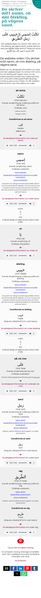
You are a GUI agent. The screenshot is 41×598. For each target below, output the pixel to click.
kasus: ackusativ (20, 172)
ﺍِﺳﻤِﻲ (26, 34)
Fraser (13, 1)
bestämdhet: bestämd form (20, 494)
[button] (36, 4)
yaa (15, 30)
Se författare (20, 561)
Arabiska (6, 1)
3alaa (25, 30)
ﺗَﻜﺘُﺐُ (35, 34)
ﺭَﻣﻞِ (26, 38)
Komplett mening (25, 548)
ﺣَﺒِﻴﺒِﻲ (13, 34)
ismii (12, 30)
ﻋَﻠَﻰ (5, 34)
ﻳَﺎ (20, 34)
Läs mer (37, 377)
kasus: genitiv (20, 420)
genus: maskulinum (21, 180)
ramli (29, 30)
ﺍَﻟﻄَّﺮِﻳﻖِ (17, 38)
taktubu (7, 30)
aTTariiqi (34, 30)
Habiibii (20, 30)
